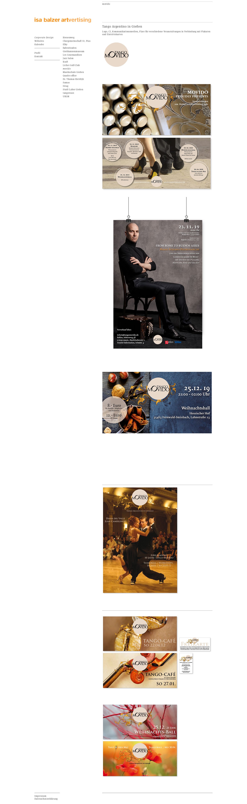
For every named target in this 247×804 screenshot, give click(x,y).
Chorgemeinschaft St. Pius (77, 40)
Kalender (39, 44)
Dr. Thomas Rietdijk (73, 78)
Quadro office (70, 75)
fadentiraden (69, 47)
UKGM (66, 96)
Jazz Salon (68, 58)
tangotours (68, 92)
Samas (66, 82)
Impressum (40, 795)
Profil (37, 52)
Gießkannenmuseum (73, 51)
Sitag (65, 85)
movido (67, 68)
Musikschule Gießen (73, 72)
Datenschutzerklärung (46, 798)
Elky (65, 44)
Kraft (65, 61)
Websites (39, 40)
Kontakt (38, 56)
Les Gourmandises (72, 54)
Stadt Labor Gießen (73, 89)
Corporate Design (44, 37)
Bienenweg (68, 37)
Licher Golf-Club (71, 65)
